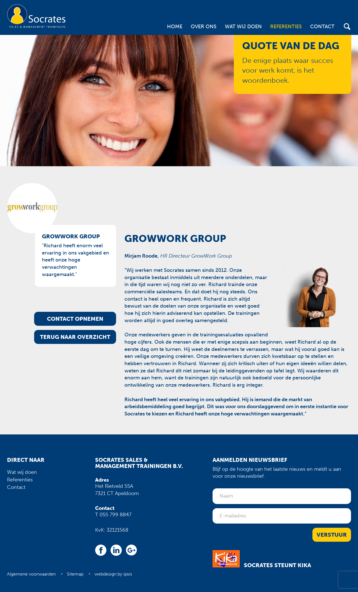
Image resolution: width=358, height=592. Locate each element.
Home (174, 26)
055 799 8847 (115, 515)
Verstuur (332, 534)
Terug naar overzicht (75, 337)
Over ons (203, 26)
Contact (322, 26)
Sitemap (75, 574)
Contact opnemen (75, 318)
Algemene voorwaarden (31, 574)
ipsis (127, 574)
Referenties (286, 26)
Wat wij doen (243, 26)
